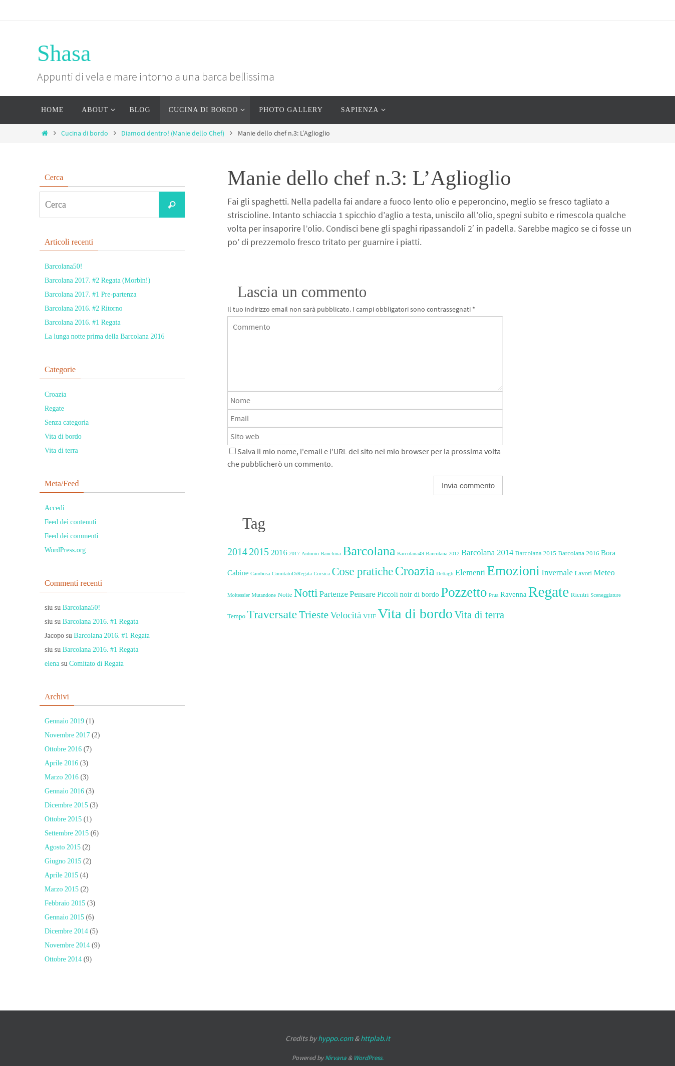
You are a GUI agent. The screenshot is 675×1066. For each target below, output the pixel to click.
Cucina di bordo (84, 133)
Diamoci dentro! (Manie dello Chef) (172, 133)
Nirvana (336, 1057)
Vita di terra (61, 450)
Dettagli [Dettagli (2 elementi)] (444, 573)
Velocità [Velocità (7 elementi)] (346, 615)
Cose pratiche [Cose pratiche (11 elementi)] (363, 571)
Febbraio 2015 (65, 903)
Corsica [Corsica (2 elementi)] (322, 573)
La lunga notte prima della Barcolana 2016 (104, 336)
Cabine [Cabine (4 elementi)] (237, 573)
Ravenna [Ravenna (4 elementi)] (513, 594)
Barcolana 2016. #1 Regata (83, 322)
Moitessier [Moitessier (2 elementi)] (238, 595)
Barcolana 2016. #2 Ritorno (84, 308)
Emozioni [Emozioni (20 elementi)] (513, 570)
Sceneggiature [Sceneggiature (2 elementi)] (605, 595)
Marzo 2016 (62, 777)
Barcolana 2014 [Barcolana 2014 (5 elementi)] (487, 552)
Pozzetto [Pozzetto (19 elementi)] (464, 592)
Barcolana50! (63, 266)
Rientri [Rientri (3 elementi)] (580, 594)
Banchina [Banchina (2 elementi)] (330, 553)
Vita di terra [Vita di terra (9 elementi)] (480, 615)
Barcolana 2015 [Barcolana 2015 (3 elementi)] (535, 553)
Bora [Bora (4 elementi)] (608, 553)
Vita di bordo (63, 436)
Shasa (64, 53)
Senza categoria (67, 422)
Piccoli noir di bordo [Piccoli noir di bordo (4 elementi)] (408, 594)
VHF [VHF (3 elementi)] (369, 616)
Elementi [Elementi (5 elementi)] (470, 572)
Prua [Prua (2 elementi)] (494, 595)
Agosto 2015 (63, 847)
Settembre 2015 (67, 833)
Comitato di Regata (96, 663)
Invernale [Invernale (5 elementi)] (556, 572)
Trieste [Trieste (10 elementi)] (313, 615)
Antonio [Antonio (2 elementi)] (310, 553)
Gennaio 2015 (64, 917)
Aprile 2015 (61, 875)
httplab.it (375, 1038)
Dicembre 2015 (66, 805)
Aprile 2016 (61, 763)
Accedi (55, 508)
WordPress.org (65, 550)
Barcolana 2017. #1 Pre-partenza (90, 294)
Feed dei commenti (71, 536)
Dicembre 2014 (66, 931)
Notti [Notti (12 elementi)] (305, 592)
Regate (54, 408)
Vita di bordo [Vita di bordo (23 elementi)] (415, 613)
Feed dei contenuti (70, 522)
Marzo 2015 (62, 889)
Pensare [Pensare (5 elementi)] (362, 594)
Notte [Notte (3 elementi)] (285, 594)
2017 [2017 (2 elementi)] (294, 553)
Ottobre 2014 (63, 959)
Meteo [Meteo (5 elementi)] (604, 572)
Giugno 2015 (63, 861)
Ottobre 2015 (63, 819)
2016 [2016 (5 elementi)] (279, 552)
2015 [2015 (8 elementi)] (259, 551)
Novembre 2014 (67, 945)
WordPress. (369, 1057)
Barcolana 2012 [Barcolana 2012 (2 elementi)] (442, 553)
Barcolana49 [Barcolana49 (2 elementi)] (410, 553)
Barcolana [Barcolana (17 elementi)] (369, 551)
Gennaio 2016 (64, 791)
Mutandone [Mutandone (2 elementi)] (264, 595)
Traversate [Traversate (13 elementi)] (272, 614)
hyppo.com (335, 1038)
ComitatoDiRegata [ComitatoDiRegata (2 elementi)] (292, 573)
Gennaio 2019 (64, 721)
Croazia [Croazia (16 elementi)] (415, 571)
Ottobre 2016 (63, 749)
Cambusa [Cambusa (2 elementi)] (260, 573)
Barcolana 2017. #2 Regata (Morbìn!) (97, 280)
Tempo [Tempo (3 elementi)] (236, 616)
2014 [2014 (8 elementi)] (237, 551)
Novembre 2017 (67, 735)
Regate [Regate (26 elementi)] (548, 592)
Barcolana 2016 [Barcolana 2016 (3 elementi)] (578, 553)
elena (52, 663)
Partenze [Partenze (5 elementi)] (333, 594)
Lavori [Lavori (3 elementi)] (583, 573)
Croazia (56, 394)
